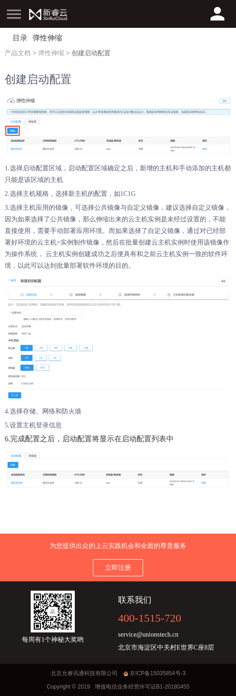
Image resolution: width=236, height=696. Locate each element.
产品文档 (18, 53)
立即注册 (118, 567)
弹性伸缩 (51, 53)
